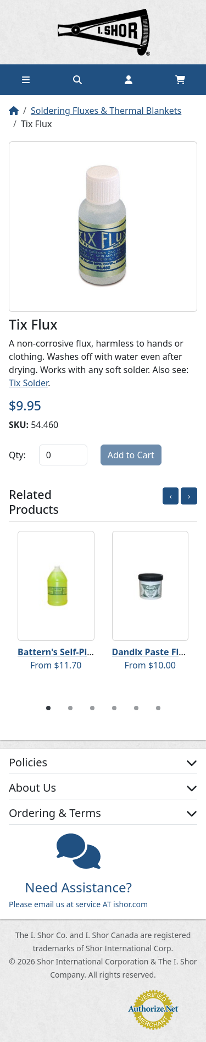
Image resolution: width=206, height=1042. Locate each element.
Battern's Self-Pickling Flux (76, 652)
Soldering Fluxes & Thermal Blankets (106, 111)
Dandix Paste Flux (151, 652)
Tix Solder (28, 383)
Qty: (17, 455)
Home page (103, 32)
